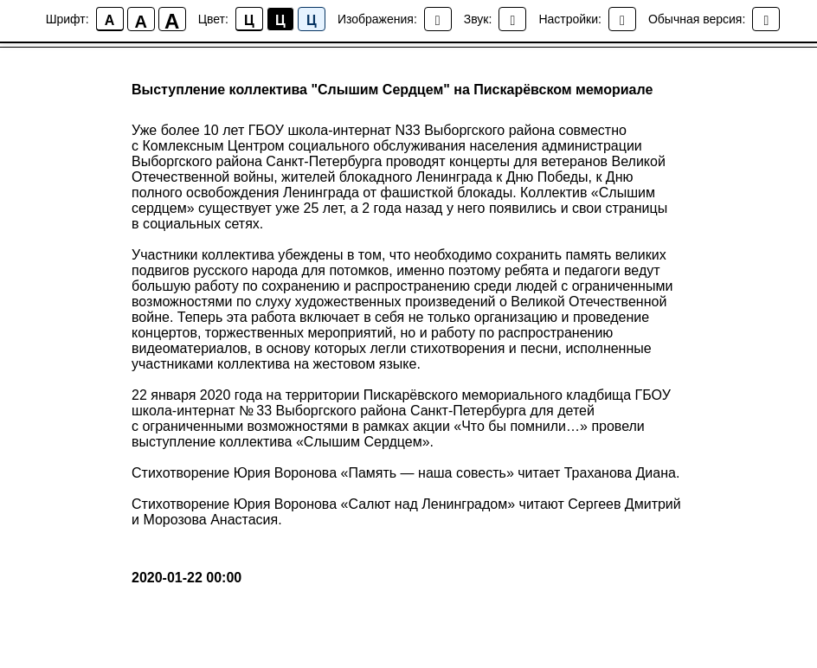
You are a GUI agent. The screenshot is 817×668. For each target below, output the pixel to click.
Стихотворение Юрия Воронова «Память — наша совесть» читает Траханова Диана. (405, 473)
